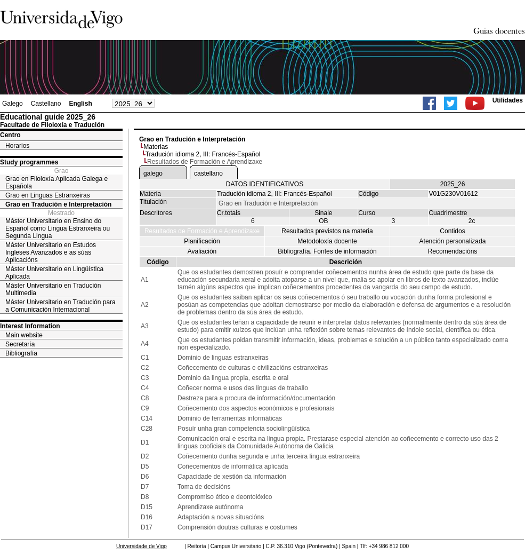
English (80, 103)
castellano (208, 173)
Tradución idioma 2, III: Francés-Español (203, 154)
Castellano (46, 103)
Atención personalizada (452, 241)
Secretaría (20, 344)
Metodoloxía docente (327, 241)
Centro (10, 135)
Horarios (17, 145)
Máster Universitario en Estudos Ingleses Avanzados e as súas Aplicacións (50, 252)
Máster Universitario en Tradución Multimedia (53, 289)
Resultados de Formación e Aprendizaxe (202, 231)
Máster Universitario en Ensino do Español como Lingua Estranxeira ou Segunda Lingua (57, 228)
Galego (12, 103)
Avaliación (202, 251)
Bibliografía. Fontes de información (327, 251)
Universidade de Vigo (141, 546)
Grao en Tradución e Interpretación (58, 204)
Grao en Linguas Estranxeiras (47, 195)
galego (153, 173)
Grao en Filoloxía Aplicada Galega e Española (56, 182)
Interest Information (30, 326)
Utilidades (507, 100)
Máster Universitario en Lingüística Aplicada (54, 272)
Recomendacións (453, 251)
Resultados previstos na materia (327, 231)
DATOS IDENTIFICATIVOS (264, 184)
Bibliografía (21, 353)
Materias (155, 147)
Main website (24, 335)
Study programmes (29, 162)
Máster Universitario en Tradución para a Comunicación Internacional (60, 305)
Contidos (452, 231)
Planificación (202, 241)
